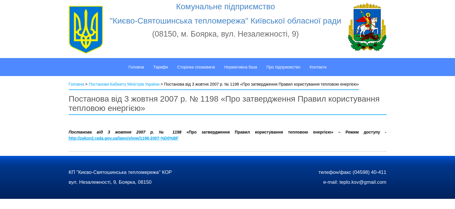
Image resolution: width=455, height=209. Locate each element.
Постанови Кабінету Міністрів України (124, 84)
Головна (76, 84)
